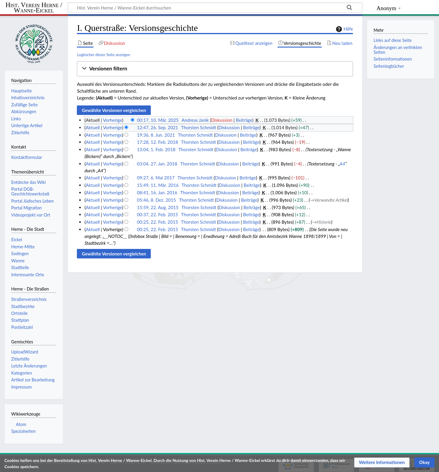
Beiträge (244, 120)
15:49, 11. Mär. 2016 (158, 185)
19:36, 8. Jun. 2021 (156, 135)
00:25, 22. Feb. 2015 (157, 222)
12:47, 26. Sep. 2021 (157, 127)
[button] (215, 69)
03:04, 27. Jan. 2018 (157, 163)
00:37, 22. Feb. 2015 (157, 214)
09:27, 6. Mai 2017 (156, 177)
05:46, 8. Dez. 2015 (156, 200)
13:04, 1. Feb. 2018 (156, 149)
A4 (342, 163)
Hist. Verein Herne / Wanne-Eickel (34, 7)
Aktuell (93, 127)
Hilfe (344, 29)
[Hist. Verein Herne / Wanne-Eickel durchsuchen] (215, 7)
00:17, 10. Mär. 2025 (158, 120)
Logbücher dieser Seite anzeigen (103, 54)
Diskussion (221, 120)
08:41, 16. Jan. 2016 (157, 192)
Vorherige (112, 120)
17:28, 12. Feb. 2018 (157, 142)
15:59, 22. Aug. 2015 (157, 207)
